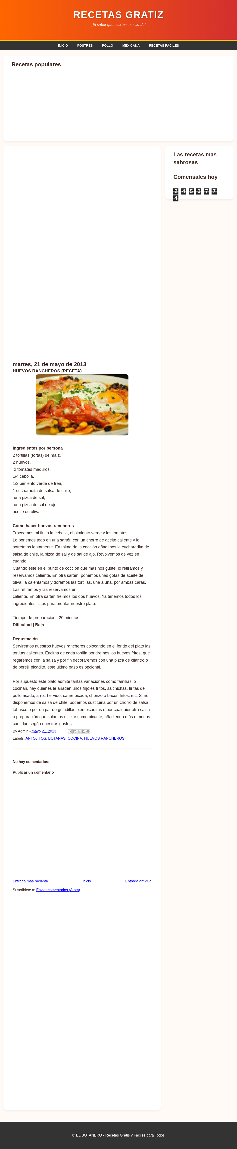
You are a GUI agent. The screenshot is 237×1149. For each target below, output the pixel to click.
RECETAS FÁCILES (164, 45)
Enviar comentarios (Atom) (58, 890)
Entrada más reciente (30, 881)
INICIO (63, 45)
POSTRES (85, 45)
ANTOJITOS (35, 738)
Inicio (86, 881)
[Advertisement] (118, 321)
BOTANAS (56, 738)
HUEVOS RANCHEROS (104, 738)
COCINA (75, 738)
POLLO (107, 45)
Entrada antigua (138, 881)
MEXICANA (131, 45)
